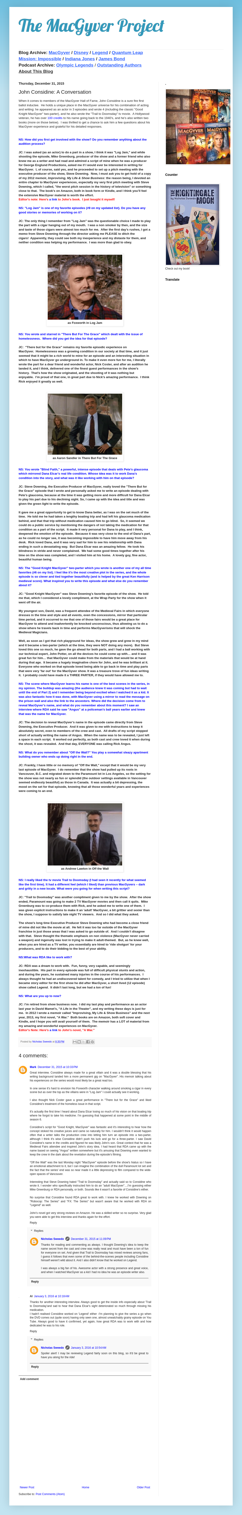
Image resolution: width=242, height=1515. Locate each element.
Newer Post (27, 1487)
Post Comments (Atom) (50, 1494)
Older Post (143, 1487)
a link (53, 199)
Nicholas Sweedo (52, 1239)
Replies (38, 1231)
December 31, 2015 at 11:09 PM (91, 1239)
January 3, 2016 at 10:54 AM (88, 1347)
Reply (33, 1222)
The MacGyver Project (92, 25)
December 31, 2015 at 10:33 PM (58, 1067)
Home (85, 1487)
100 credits (55, 118)
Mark (33, 1067)
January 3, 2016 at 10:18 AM (51, 1296)
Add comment (29, 1379)
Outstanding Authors (119, 65)
